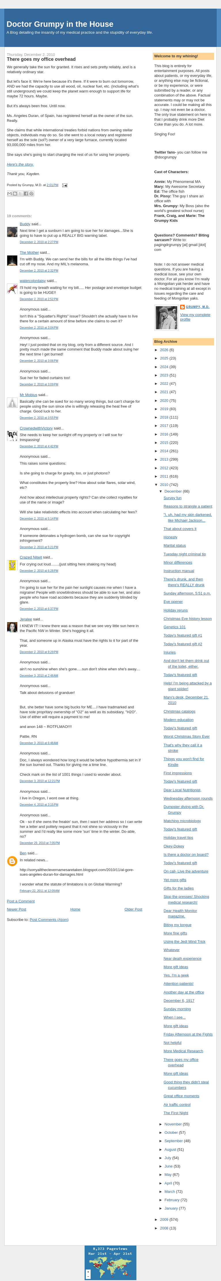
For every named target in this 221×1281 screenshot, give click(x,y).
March (170, 1191)
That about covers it (180, 529)
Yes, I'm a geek (176, 975)
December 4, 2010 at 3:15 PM (39, 804)
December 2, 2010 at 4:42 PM (39, 446)
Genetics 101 (175, 627)
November (174, 1124)
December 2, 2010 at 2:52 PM (39, 299)
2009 (164, 1219)
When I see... (175, 1017)
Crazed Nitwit (31, 557)
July (168, 1158)
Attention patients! (179, 983)
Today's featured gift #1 (183, 635)
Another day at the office (184, 992)
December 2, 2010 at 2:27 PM (39, 242)
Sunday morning (177, 1009)
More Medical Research (183, 1051)
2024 (164, 367)
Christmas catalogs (180, 711)
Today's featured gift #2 (183, 644)
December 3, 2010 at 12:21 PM (40, 781)
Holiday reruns (176, 610)
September (174, 1141)
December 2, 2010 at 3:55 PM (39, 417)
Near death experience (183, 958)
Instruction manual (179, 571)
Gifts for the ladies (179, 888)
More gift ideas (176, 967)
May (169, 1174)
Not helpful (173, 1042)
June (169, 1166)
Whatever (172, 950)
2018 (164, 417)
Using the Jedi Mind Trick (184, 941)
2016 (164, 434)
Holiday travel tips (178, 837)
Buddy (25, 224)
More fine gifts (175, 933)
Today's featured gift (180, 675)
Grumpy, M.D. (197, 307)
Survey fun (173, 498)
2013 (164, 459)
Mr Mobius (28, 395)
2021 (164, 392)
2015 (164, 442)
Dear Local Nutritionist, (183, 790)
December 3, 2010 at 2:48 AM (39, 675)
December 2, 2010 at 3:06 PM (39, 360)
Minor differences (178, 562)
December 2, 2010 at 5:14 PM (39, 518)
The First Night (176, 1113)
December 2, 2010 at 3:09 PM (39, 384)
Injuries (170, 652)
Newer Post (16, 909)
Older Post (133, 909)
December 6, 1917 (179, 1000)
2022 (164, 383)
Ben (23, 853)
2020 (164, 400)
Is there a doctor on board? (186, 854)
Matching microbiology (182, 821)
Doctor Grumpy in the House (60, 24)
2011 (164, 476)
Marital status (175, 545)
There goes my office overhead (41, 59)
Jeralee (26, 619)
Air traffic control (177, 1104)
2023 (164, 375)
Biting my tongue (178, 925)
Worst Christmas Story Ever (187, 736)
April (169, 1183)
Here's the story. (20, 164)
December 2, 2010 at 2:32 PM (39, 270)
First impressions (178, 773)
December (174, 491)
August (171, 1149)
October (172, 1132)
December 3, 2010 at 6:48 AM (39, 743)
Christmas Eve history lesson (188, 618)
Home (76, 909)
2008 (164, 1228)
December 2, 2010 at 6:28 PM (39, 570)
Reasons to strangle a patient (188, 506)
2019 (164, 409)
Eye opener (173, 601)
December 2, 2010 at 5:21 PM (39, 547)
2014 (164, 451)
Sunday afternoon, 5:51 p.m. (187, 593)
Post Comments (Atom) (49, 919)
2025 (164, 358)
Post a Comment (21, 901)
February (173, 1200)
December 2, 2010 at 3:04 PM (39, 327)
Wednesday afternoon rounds (188, 798)
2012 (164, 468)
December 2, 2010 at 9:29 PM (39, 652)
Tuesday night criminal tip (185, 554)
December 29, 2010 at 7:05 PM (40, 843)
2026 (164, 350)
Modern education (179, 720)
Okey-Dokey (174, 846)
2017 (164, 425)
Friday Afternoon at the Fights (188, 1034)
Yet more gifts (175, 880)
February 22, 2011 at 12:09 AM (40, 890)
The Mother (29, 252)
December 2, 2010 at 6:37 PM (39, 608)
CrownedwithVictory (36, 428)
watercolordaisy (33, 281)
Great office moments (181, 1096)
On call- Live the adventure (186, 871)
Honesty (171, 537)
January (172, 1208)
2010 (164, 484)
